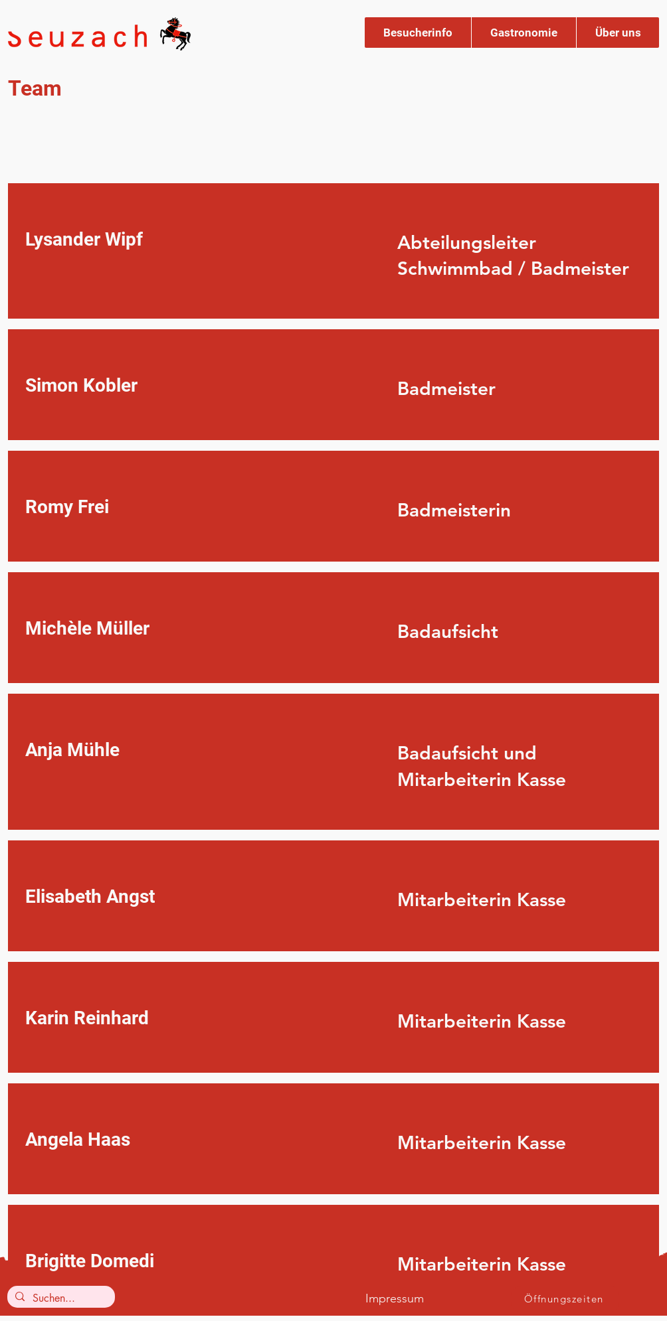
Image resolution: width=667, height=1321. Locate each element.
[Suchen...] (60, 1298)
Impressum (394, 1298)
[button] (418, 32)
